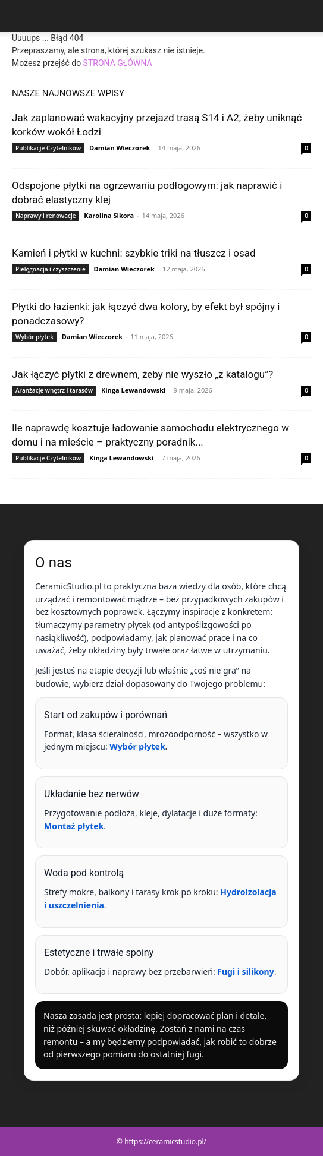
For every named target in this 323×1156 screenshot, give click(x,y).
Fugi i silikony (245, 971)
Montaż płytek (74, 826)
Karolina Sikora (109, 215)
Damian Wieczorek (119, 147)
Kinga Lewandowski (133, 390)
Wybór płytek (34, 337)
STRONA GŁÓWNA (117, 63)
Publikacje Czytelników (48, 148)
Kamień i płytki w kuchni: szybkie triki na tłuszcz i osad (134, 253)
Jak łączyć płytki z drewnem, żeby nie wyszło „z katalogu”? (142, 374)
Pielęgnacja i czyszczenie (50, 269)
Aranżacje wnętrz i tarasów (54, 390)
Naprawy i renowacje (45, 215)
